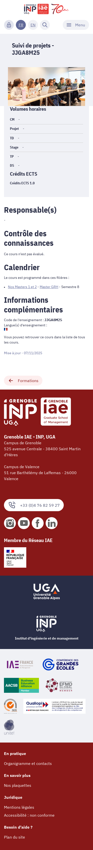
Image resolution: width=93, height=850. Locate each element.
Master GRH (49, 287)
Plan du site (14, 837)
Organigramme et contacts (28, 763)
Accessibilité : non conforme (29, 815)
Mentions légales (19, 807)
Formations (23, 381)
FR (21, 24)
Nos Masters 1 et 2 (22, 287)
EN (33, 24)
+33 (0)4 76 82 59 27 (34, 505)
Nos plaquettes (17, 785)
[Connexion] (9, 25)
